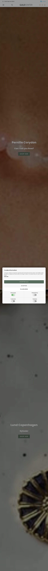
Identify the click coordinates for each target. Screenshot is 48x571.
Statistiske (35, 300)
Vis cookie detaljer (24, 289)
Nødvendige (13, 294)
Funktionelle (13, 300)
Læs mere (6, 276)
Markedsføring (35, 294)
